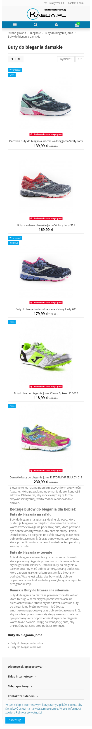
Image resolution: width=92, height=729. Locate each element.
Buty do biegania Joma (25, 635)
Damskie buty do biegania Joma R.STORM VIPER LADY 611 (46, 477)
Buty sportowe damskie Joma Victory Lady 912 (46, 225)
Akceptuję (15, 720)
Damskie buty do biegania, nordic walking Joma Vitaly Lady (46, 141)
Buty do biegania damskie (27, 643)
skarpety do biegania (64, 618)
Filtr (15, 59)
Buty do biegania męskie (26, 647)
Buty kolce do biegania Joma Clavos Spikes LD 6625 (46, 393)
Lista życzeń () (54, 3)
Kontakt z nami (76, 3)
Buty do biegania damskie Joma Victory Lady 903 (46, 309)
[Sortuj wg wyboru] (66, 59)
